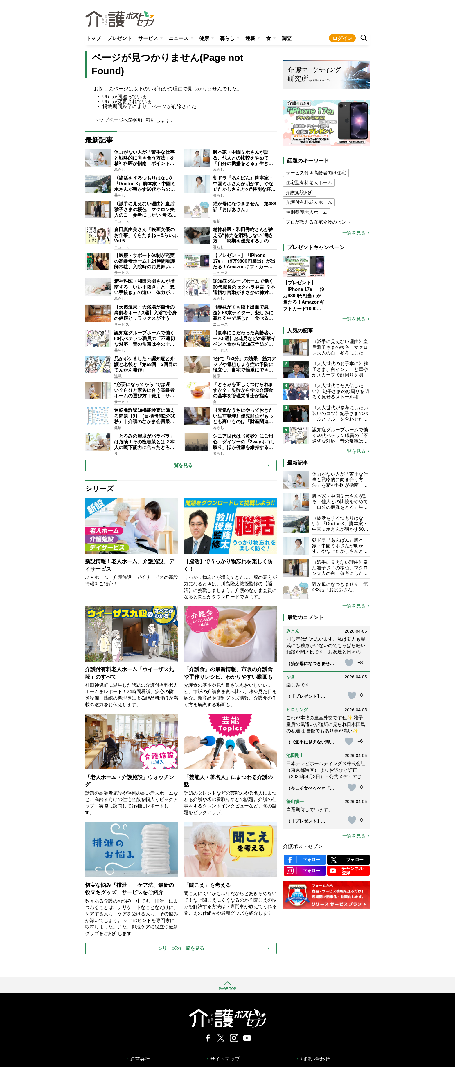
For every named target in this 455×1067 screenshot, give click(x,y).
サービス (148, 38)
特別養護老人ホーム (307, 212)
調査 (287, 38)
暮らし (227, 38)
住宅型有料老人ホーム (309, 182)
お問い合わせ (315, 1059)
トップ (93, 38)
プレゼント (119, 38)
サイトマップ (225, 1059)
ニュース (178, 38)
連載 (250, 38)
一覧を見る (354, 233)
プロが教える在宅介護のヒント (318, 222)
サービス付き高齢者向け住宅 (316, 172)
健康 (204, 38)
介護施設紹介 (300, 192)
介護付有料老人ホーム (309, 202)
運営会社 (140, 1059)
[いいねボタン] (349, 662)
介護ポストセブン (303, 846)
